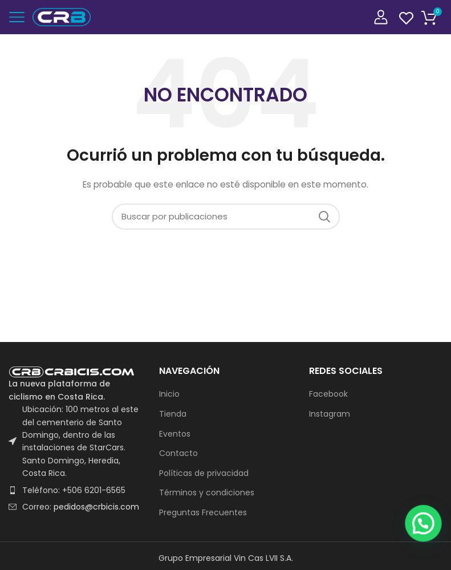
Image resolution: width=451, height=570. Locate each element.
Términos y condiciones (206, 492)
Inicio (169, 394)
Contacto (178, 453)
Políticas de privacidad (204, 473)
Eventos (174, 434)
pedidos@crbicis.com (96, 506)
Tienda (172, 414)
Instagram (329, 414)
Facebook (328, 394)
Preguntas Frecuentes (203, 512)
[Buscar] (226, 216)
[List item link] (75, 490)
